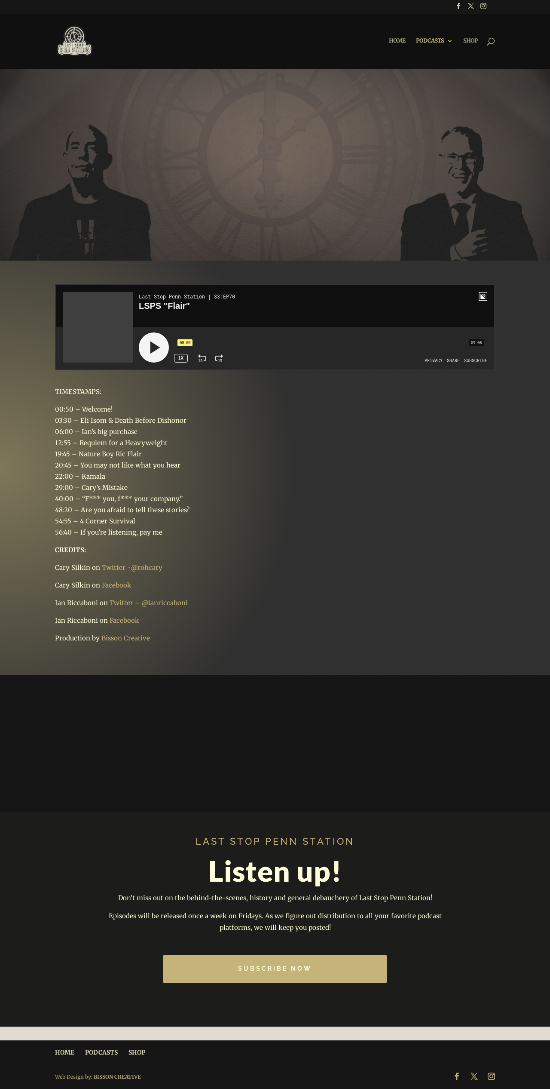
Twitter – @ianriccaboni (149, 603)
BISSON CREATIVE (117, 1077)
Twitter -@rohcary (132, 567)
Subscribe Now (275, 968)
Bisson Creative (125, 638)
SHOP (470, 41)
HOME (397, 41)
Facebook (116, 585)
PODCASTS (430, 41)
